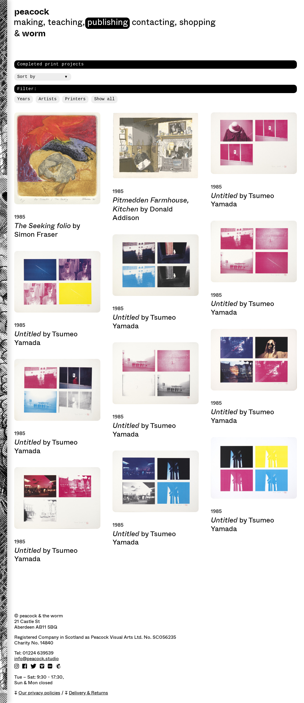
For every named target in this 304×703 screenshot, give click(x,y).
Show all (104, 99)
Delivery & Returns (88, 693)
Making (29, 23)
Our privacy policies (39, 693)
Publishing (107, 23)
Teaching (66, 23)
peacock (31, 12)
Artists (47, 99)
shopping (197, 23)
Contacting (154, 23)
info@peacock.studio (36, 659)
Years (23, 99)
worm (34, 34)
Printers (75, 99)
